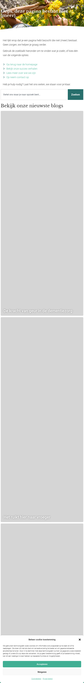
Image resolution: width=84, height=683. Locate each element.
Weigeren (42, 672)
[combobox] (34, 94)
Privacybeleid (48, 679)
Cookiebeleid (36, 679)
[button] (79, 639)
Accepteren (42, 664)
